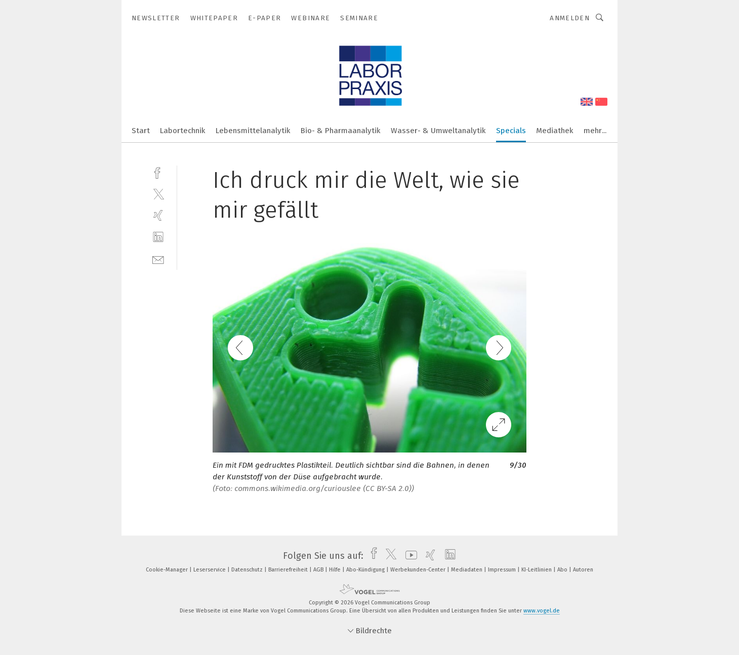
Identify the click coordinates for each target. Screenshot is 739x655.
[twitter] (158, 193)
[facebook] (158, 172)
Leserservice (210, 569)
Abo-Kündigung (366, 569)
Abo (563, 569)
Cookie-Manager (167, 569)
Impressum (502, 569)
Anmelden (570, 18)
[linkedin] (158, 237)
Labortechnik (183, 130)
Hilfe (335, 569)
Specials (511, 130)
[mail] (158, 259)
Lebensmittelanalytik (253, 130)
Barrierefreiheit (288, 569)
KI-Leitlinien (537, 569)
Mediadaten (467, 569)
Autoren (583, 569)
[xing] (158, 215)
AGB (319, 569)
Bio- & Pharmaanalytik (341, 130)
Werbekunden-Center (418, 569)
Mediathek (554, 130)
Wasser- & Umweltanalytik (438, 130)
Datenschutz (247, 569)
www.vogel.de (541, 610)
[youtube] (408, 555)
